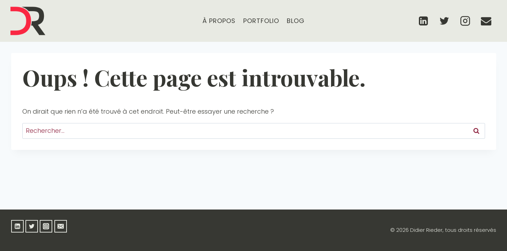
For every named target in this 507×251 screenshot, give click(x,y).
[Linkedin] (423, 20)
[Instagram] (465, 20)
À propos (219, 20)
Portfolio (261, 20)
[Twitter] (444, 20)
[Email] (486, 20)
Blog (296, 20)
